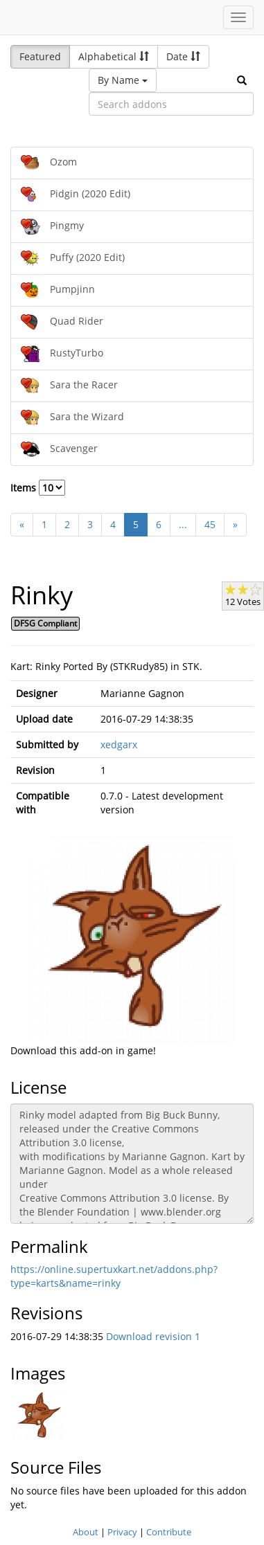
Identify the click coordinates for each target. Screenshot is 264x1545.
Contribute (168, 1532)
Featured (40, 56)
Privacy (122, 1532)
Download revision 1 (153, 1336)
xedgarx (118, 744)
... (183, 524)
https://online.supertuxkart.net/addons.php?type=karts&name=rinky (114, 1276)
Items (37, 488)
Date (183, 56)
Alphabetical (113, 56)
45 (209, 524)
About (85, 1532)
